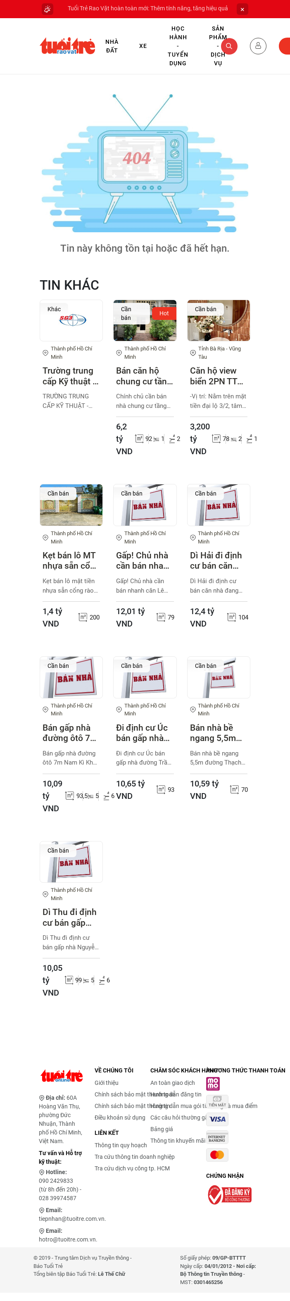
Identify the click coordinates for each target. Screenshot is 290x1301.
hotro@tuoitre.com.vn (67, 1239)
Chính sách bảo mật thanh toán (135, 1094)
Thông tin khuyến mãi (177, 1140)
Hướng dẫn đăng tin (176, 1094)
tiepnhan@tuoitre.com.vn (72, 1218)
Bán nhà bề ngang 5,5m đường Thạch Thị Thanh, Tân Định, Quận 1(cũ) (218, 733)
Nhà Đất (112, 46)
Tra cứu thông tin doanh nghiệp (135, 1156)
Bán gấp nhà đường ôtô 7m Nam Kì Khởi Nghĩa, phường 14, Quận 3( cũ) (71, 733)
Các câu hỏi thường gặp (181, 1117)
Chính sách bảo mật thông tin (132, 1106)
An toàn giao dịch (172, 1082)
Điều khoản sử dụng (120, 1117)
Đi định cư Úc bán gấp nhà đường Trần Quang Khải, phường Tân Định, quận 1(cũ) (142, 733)
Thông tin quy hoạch (121, 1145)
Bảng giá (161, 1129)
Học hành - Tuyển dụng (178, 46)
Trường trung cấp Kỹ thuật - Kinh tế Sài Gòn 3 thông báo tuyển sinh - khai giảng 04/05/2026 (71, 376)
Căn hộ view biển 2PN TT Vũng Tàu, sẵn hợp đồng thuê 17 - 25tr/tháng (218, 376)
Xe (143, 46)
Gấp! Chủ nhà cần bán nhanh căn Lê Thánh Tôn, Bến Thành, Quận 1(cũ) (144, 560)
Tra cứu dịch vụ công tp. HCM (132, 1168)
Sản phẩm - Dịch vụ (218, 46)
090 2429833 (56, 1180)
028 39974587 (57, 1198)
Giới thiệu (107, 1082)
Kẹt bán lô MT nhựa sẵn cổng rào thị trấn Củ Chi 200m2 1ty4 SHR (71, 560)
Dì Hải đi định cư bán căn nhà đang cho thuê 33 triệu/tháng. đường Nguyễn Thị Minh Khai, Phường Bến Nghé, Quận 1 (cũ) (218, 560)
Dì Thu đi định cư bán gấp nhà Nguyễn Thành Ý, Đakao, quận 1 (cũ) (70, 917)
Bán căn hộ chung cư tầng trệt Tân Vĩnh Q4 (144, 376)
